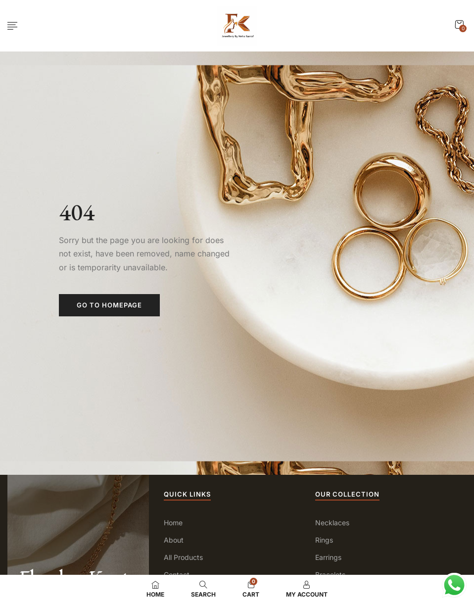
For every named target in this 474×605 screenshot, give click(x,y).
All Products (183, 557)
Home (173, 522)
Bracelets (330, 574)
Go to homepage (109, 305)
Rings (324, 540)
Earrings (328, 557)
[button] (459, 24)
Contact (177, 574)
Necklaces (332, 522)
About (174, 540)
